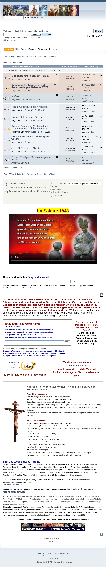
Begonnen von (31, 66)
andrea (15, 96)
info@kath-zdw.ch (14, 485)
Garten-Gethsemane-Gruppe (27, 117)
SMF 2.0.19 (42, 553)
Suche (7, 277)
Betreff (17, 66)
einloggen (29, 31)
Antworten (65, 66)
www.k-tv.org (15, 365)
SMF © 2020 (52, 553)
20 (49, 132)
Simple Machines (64, 553)
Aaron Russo (90, 111)
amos (87, 142)
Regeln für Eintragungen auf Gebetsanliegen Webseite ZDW (29, 86)
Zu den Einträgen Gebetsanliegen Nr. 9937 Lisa (31, 158)
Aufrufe (76, 66)
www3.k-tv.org (15, 362)
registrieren (43, 31)
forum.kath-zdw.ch (14, 492)
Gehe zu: (62, 183)
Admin (27, 79)
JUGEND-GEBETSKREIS (25, 148)
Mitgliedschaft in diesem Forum (30, 76)
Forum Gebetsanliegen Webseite (29, 106)
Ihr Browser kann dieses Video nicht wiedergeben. (53, 239)
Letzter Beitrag (90, 66)
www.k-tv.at (15, 367)
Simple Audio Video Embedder (54, 556)
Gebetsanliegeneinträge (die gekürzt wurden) (31, 137)
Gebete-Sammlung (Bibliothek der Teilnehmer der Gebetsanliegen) (30, 127)
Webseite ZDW (36, 17)
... (41, 110)
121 (43, 110)
